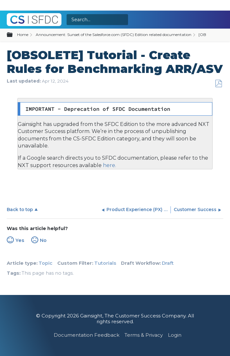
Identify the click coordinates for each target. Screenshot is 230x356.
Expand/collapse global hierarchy (13, 35)
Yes (19, 240)
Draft (168, 263)
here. (109, 165)
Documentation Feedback (86, 335)
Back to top (20, 209)
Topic (45, 263)
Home (22, 34)
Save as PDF (218, 84)
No (43, 240)
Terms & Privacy (143, 335)
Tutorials (105, 263)
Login (174, 335)
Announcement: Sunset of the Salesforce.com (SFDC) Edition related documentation (113, 34)
